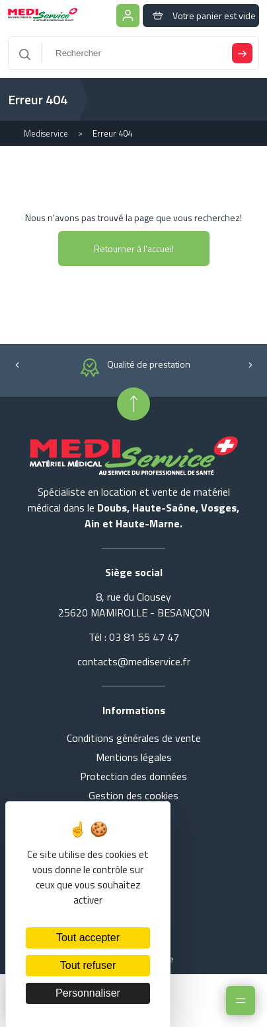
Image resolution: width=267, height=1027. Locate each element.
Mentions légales (134, 757)
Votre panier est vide (201, 15)
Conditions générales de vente (134, 738)
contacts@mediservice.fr (133, 661)
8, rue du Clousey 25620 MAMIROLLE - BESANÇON (134, 604)
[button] (17, 364)
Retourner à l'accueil (134, 248)
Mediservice (46, 133)
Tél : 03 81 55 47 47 (134, 637)
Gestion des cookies (133, 795)
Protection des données (133, 776)
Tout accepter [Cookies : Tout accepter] (88, 937)
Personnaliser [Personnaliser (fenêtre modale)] (88, 993)
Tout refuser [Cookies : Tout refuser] (88, 965)
